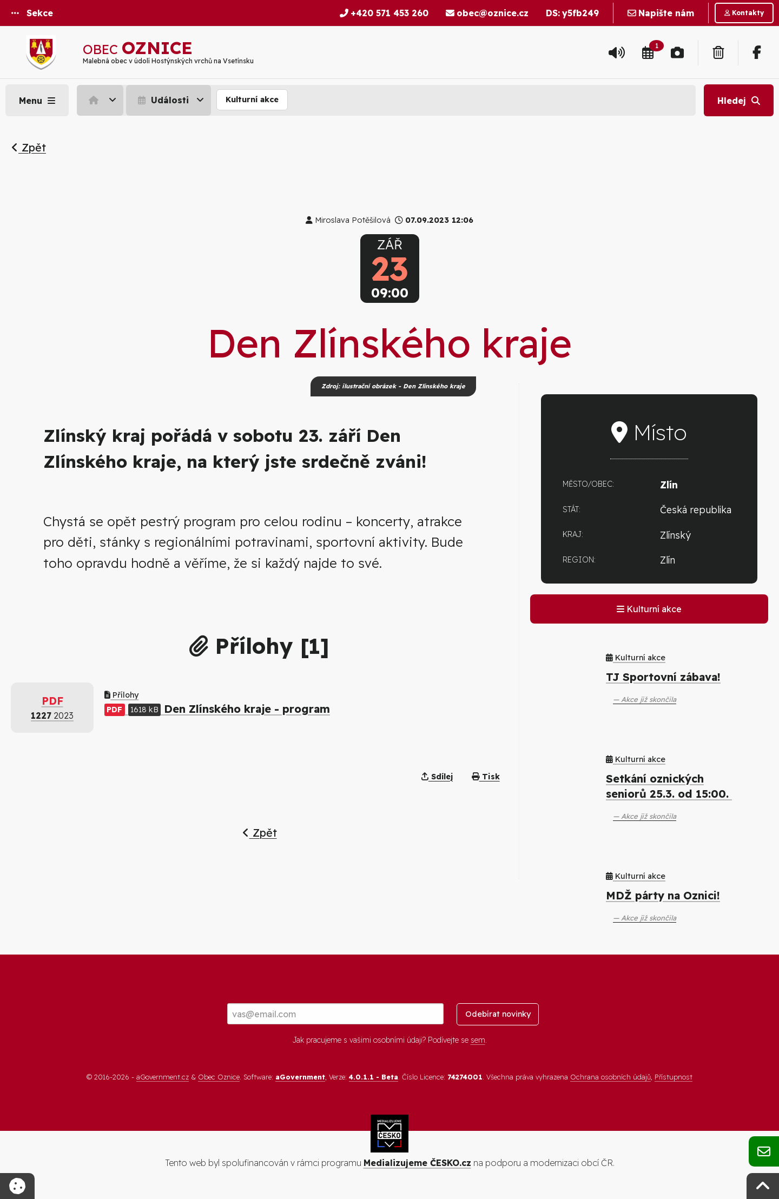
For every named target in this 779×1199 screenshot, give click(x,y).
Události (162, 100)
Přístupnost (673, 1076)
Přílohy (121, 695)
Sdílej (437, 776)
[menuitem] (101, 100)
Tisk (486, 776)
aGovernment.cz (162, 1076)
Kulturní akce (252, 99)
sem (478, 1040)
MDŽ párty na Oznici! (663, 895)
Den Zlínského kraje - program (217, 709)
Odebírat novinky (498, 1014)
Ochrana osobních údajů (610, 1076)
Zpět (28, 147)
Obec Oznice (219, 1076)
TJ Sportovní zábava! (663, 677)
